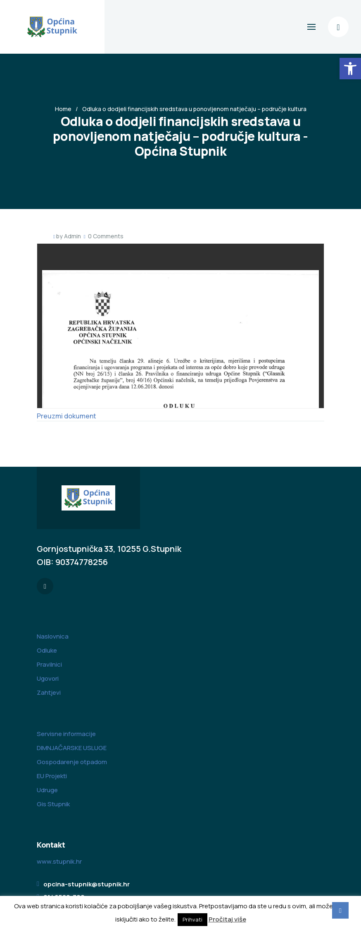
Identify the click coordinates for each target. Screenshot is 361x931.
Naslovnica (53, 636)
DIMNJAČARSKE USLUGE (72, 747)
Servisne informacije (66, 733)
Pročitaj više (227, 919)
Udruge (47, 790)
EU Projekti (52, 776)
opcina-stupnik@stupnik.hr (86, 884)
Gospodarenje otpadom (72, 762)
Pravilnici (49, 664)
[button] (350, 68)
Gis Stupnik (53, 804)
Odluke (47, 650)
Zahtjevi (49, 692)
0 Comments (106, 236)
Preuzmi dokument (66, 415)
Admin (72, 236)
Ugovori (48, 678)
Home (63, 109)
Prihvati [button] (192, 919)
